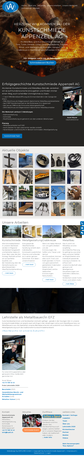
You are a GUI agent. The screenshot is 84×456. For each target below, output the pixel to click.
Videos (65, 439)
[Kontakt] (82, 233)
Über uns (32, 6)
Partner (66, 433)
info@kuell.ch (7, 433)
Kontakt (36, 8)
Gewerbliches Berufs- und (12, 393)
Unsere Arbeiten (54, 6)
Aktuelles (42, 6)
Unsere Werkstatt (70, 6)
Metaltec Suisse (8, 400)
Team (65, 422)
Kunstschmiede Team (12, 136)
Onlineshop (27, 8)
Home (24, 6)
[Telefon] (82, 223)
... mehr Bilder (69, 285)
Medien (66, 436)
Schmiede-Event (31, 431)
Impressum (71, 452)
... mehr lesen (8, 274)
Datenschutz (39, 454)
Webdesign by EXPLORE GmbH (19, 452)
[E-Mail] (82, 228)
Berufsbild (6, 390)
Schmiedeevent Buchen (42, 63)
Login (48, 454)
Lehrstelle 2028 (69, 427)
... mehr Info (47, 438)
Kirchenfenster (69, 430)
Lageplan (66, 419)
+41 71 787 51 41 (8, 383)
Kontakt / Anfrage (70, 416)
